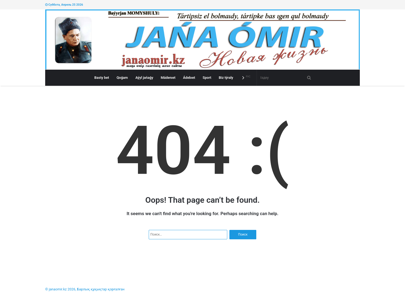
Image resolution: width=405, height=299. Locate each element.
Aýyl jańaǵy (144, 78)
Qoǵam (122, 78)
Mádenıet (168, 78)
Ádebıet (189, 78)
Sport (207, 78)
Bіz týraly (226, 78)
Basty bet (101, 78)
